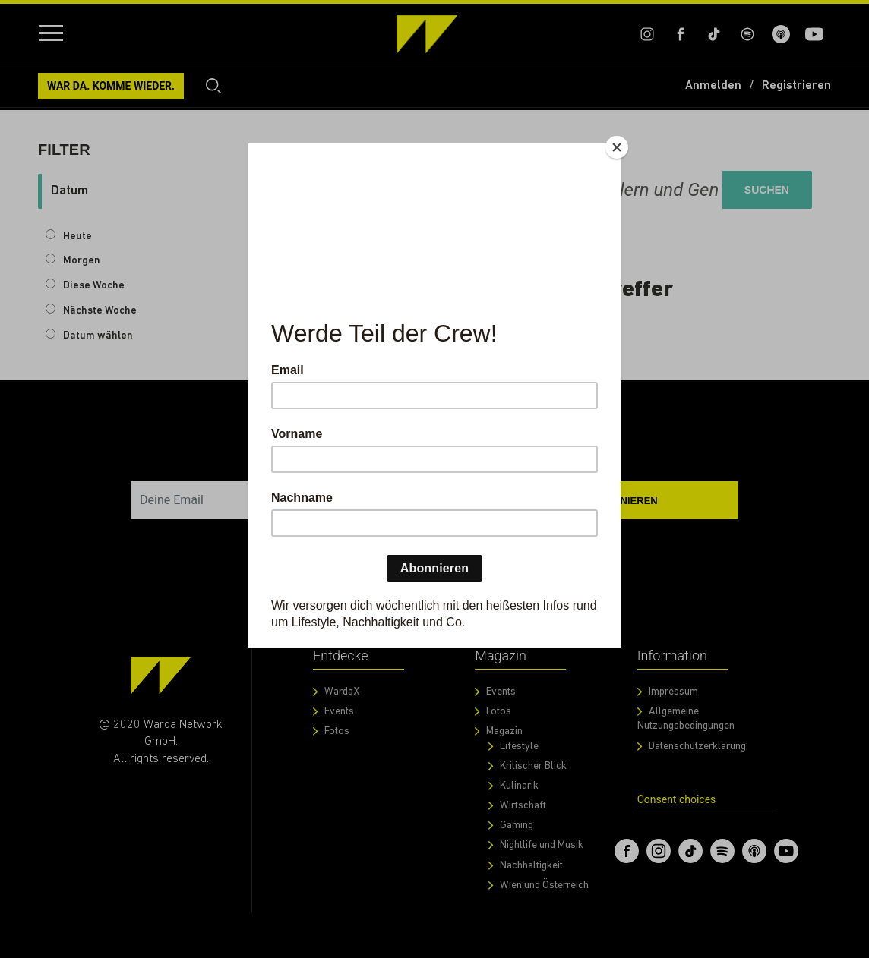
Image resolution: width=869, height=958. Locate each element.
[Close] (616, 147)
